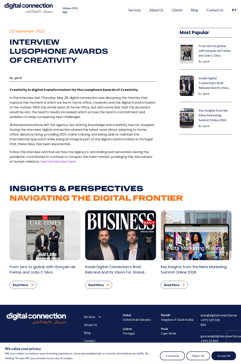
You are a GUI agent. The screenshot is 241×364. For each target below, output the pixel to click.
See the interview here (58, 161)
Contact (89, 340)
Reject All (198, 355)
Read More (23, 285)
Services (134, 10)
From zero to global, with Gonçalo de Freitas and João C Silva (215, 50)
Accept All (223, 355)
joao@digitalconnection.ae (219, 315)
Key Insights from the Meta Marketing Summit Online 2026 (213, 115)
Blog (194, 10)
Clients (177, 10)
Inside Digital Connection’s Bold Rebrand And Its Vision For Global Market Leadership (214, 87)
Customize (172, 355)
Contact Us (215, 10)
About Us (156, 10)
